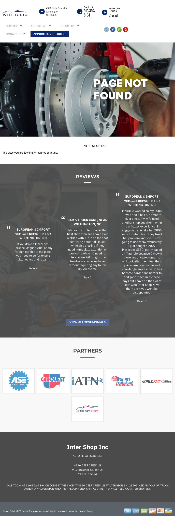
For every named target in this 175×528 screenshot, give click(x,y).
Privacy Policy (86, 521)
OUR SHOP (11, 26)
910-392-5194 (89, 13)
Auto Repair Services (87, 466)
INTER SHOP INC (94, 146)
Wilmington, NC (33, 248)
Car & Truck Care (82, 230)
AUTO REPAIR (39, 26)
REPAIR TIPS (67, 26)
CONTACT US (13, 34)
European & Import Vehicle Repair (32, 242)
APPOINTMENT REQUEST (49, 34)
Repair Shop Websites (33, 521)
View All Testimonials (87, 332)
